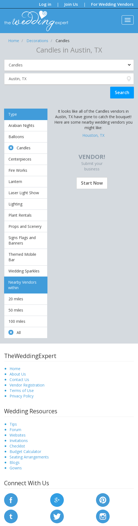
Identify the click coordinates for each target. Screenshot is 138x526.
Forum (15, 429)
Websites (18, 435)
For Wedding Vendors (112, 4)
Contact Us (19, 379)
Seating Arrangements (29, 457)
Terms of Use (22, 390)
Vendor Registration (27, 385)
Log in (45, 4)
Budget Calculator (25, 451)
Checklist (17, 446)
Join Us (71, 4)
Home (15, 368)
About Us (18, 374)
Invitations (19, 440)
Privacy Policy (22, 396)
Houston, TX (93, 135)
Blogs (15, 462)
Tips (13, 424)
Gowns (16, 467)
